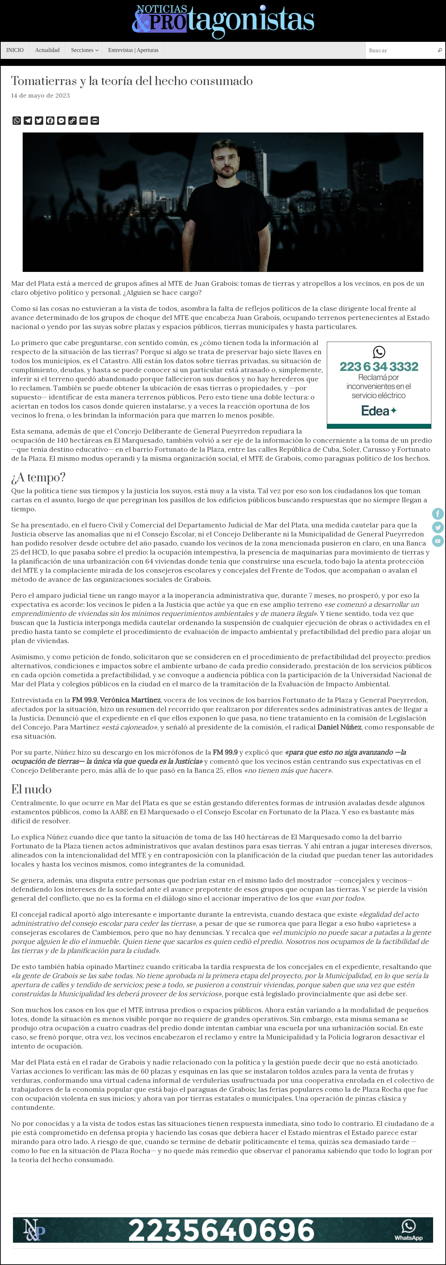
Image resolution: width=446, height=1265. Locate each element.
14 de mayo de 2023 (40, 95)
